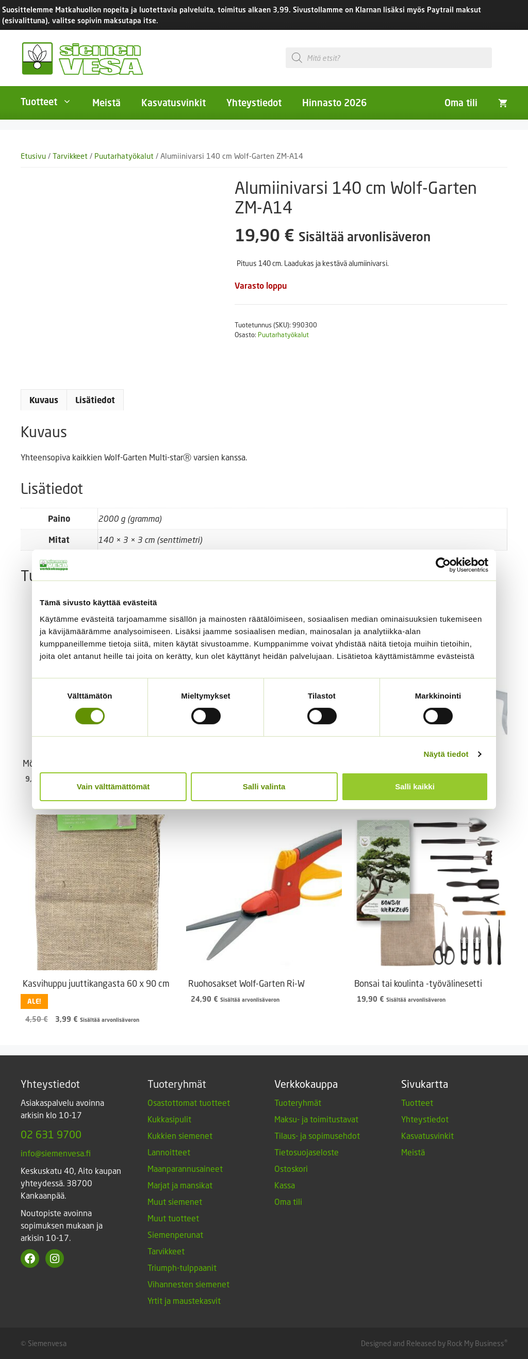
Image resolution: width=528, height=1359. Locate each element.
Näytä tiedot (446, 754)
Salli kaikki (415, 786)
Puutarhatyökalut (124, 156)
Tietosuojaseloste (306, 1152)
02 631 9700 (51, 1134)
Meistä (106, 102)
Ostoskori (291, 1168)
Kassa (284, 1185)
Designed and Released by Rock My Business (432, 1343)
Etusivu (33, 156)
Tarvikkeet (70, 156)
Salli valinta (264, 786)
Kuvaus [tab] (43, 400)
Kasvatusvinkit (173, 102)
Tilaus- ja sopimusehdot (317, 1135)
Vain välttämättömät (113, 786)
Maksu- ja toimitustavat (316, 1119)
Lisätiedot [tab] (95, 400)
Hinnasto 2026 (334, 102)
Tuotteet (51, 101)
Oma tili (460, 102)
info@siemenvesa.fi (56, 1153)
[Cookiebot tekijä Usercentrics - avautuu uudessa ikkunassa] (443, 565)
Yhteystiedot (254, 102)
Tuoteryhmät (297, 1102)
